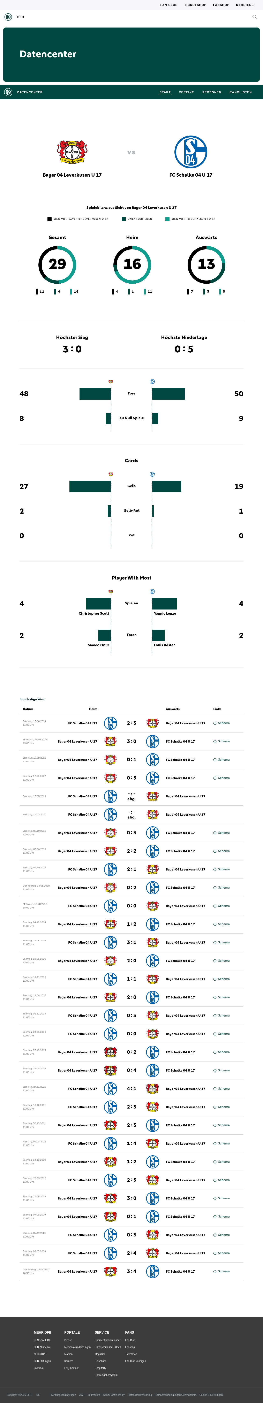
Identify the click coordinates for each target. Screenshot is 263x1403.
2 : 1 (131, 869)
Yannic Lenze (165, 613)
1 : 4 (131, 1143)
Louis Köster (164, 645)
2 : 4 (131, 1253)
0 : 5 (131, 778)
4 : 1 (131, 1088)
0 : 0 (131, 906)
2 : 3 (131, 723)
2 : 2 (131, 851)
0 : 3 (131, 832)
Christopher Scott (94, 613)
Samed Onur (98, 645)
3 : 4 (131, 1271)
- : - (131, 796)
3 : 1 (131, 942)
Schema (221, 723)
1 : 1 (131, 979)
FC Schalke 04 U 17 (82, 723)
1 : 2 (131, 924)
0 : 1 (131, 759)
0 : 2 (131, 887)
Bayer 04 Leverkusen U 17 (185, 723)
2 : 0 (131, 960)
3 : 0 (131, 741)
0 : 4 (131, 1070)
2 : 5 (131, 1180)
